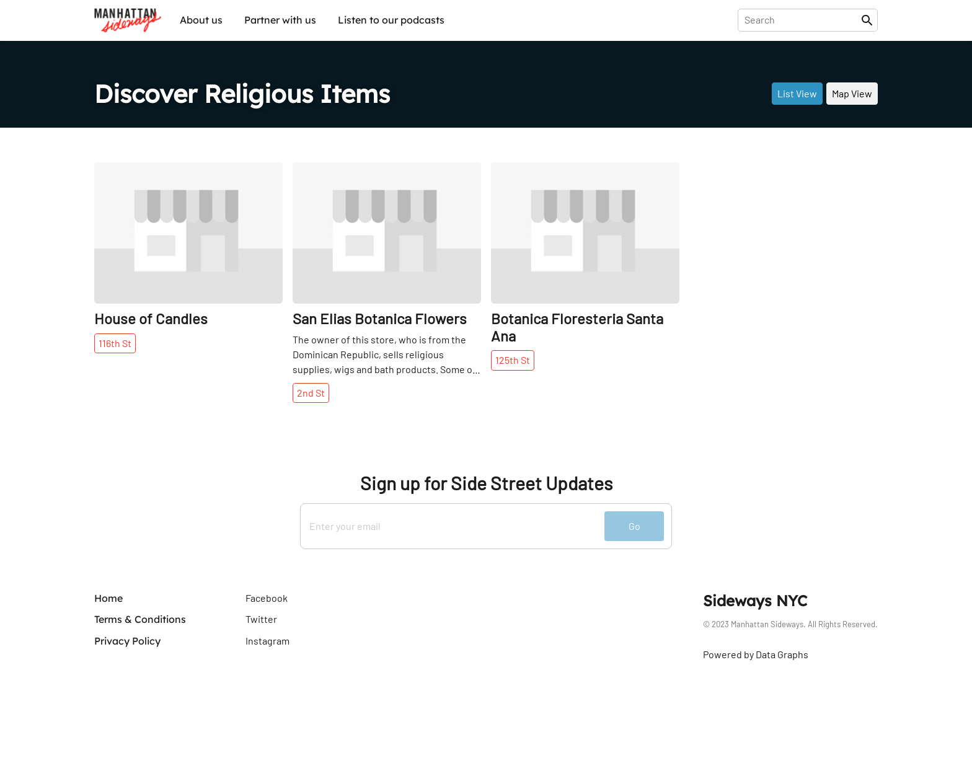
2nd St (311, 393)
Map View (852, 93)
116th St (115, 343)
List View (797, 93)
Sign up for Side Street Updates (486, 483)
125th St (512, 360)
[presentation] (801, 19)
